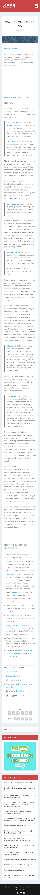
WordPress (20, 889)
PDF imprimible (12, 672)
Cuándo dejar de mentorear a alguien (18, 865)
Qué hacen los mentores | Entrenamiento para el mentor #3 (19, 846)
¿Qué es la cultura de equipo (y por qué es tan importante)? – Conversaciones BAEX (19, 819)
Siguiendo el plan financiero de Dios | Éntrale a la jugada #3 (18, 832)
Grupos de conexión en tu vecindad (17, 826)
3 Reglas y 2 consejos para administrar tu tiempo (19, 789)
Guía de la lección (13, 676)
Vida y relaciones (10, 48)
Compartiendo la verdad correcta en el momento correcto (18, 853)
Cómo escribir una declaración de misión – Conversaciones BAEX (20, 796)
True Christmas (22, 691)
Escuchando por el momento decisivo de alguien (19, 876)
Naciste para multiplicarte (14, 870)
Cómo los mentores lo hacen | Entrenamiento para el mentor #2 (17, 839)
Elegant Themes (19, 887)
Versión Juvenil (10, 97)
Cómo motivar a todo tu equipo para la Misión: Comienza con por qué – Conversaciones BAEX (19, 804)
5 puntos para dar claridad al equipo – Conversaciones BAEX (18, 812)
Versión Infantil (24, 97)
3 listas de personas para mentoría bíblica (20, 860)
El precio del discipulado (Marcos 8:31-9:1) (19, 783)
